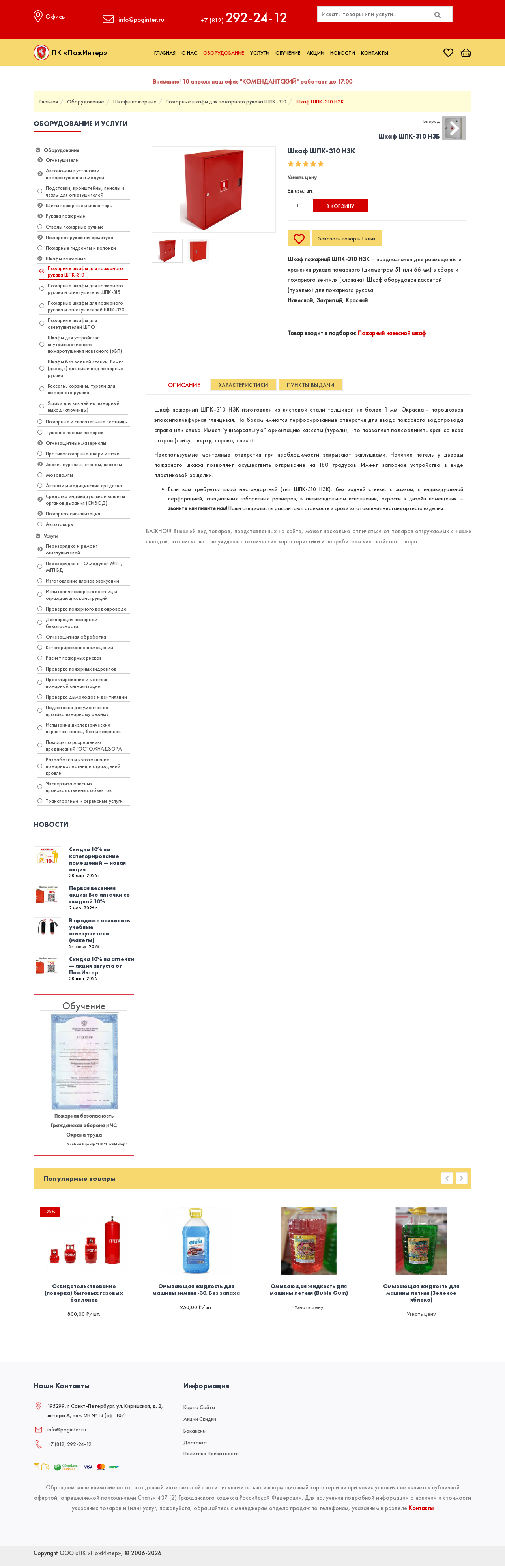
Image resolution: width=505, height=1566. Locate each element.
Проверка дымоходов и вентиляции (82, 696)
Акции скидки (199, 1418)
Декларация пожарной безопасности (67, 622)
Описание (184, 385)
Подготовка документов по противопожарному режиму (72, 710)
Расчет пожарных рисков (69, 658)
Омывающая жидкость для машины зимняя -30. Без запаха (196, 1289)
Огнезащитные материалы (71, 443)
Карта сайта (199, 1407)
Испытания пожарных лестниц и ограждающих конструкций (77, 594)
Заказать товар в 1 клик (347, 238)
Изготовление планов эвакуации (78, 580)
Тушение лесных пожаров (70, 432)
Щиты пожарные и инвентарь (74, 205)
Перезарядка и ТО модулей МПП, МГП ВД (79, 566)
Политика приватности (211, 1453)
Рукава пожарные (61, 216)
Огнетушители (58, 160)
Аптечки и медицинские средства (79, 485)
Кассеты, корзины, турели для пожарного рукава (77, 389)
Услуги (259, 52)
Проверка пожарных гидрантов (76, 668)
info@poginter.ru (66, 1429)
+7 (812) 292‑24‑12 (69, 1444)
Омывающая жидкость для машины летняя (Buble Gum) (309, 1289)
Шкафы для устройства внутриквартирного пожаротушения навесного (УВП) (80, 344)
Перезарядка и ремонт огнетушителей (67, 549)
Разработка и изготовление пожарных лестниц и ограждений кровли (78, 766)
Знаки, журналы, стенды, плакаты (79, 464)
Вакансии (194, 1430)
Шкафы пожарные (135, 101)
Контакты (374, 52)
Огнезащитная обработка (71, 636)
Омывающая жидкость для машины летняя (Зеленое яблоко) (421, 1293)
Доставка (195, 1442)
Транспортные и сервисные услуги (80, 801)
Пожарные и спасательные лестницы (82, 421)
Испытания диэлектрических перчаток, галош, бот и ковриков (79, 728)
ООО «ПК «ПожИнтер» (90, 1553)
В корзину (340, 206)
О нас (189, 52)
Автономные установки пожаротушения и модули (70, 174)
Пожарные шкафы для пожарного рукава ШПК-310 (226, 101)
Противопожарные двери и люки (78, 453)
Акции (315, 52)
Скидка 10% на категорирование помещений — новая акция (97, 859)
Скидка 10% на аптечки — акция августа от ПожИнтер (101, 965)
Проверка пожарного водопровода (82, 608)
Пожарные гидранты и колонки (76, 248)
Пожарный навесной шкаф (392, 333)
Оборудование (223, 52)
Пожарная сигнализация (68, 513)
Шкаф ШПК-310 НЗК (320, 101)
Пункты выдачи (311, 385)
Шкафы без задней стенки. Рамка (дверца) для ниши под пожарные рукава (81, 368)
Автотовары (55, 524)
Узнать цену (302, 177)
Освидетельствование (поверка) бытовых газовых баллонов (84, 1293)
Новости (342, 52)
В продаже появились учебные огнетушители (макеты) (99, 930)
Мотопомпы (55, 475)
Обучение (288, 52)
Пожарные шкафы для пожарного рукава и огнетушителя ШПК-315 (81, 289)
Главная (165, 52)
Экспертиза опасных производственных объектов (74, 787)
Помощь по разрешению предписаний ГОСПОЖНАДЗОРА (79, 745)
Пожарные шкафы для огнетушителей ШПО (68, 323)
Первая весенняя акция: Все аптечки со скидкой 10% (99, 894)
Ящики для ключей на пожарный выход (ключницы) (79, 406)
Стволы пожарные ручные (70, 226)
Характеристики (243, 385)
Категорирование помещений (75, 647)
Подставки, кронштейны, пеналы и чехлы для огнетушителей (80, 191)
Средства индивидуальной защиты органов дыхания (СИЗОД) (81, 499)
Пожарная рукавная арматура (75, 237)
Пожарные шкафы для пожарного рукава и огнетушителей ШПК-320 (81, 306)
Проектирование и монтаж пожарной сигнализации (72, 682)
